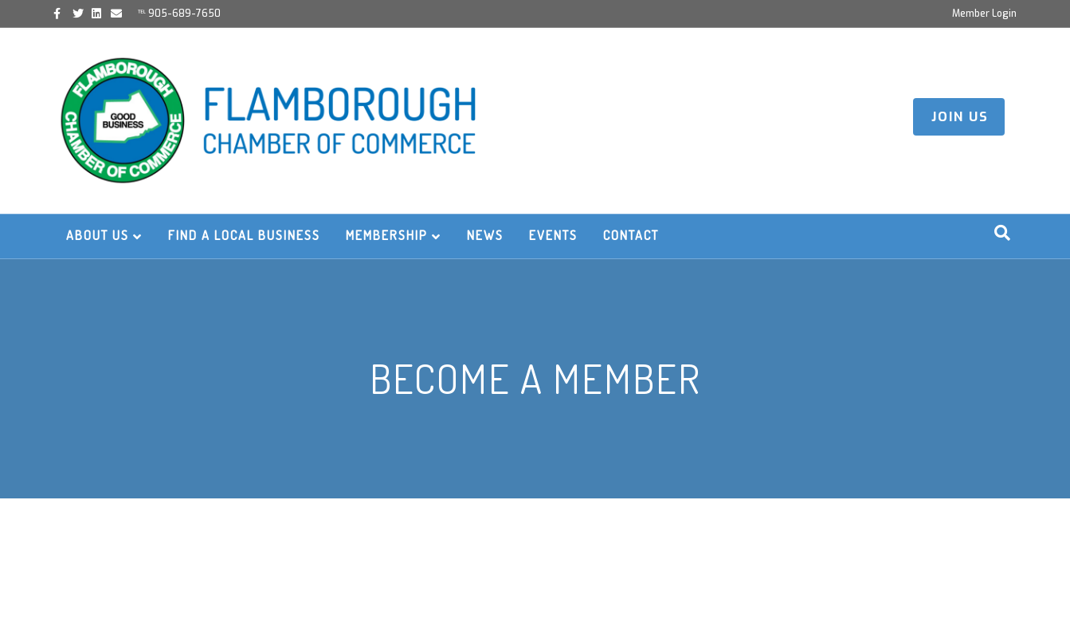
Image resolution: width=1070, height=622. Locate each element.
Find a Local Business (244, 235)
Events (553, 235)
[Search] (1002, 232)
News (485, 235)
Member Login (984, 13)
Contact (631, 235)
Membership (387, 235)
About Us (97, 235)
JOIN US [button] (960, 116)
